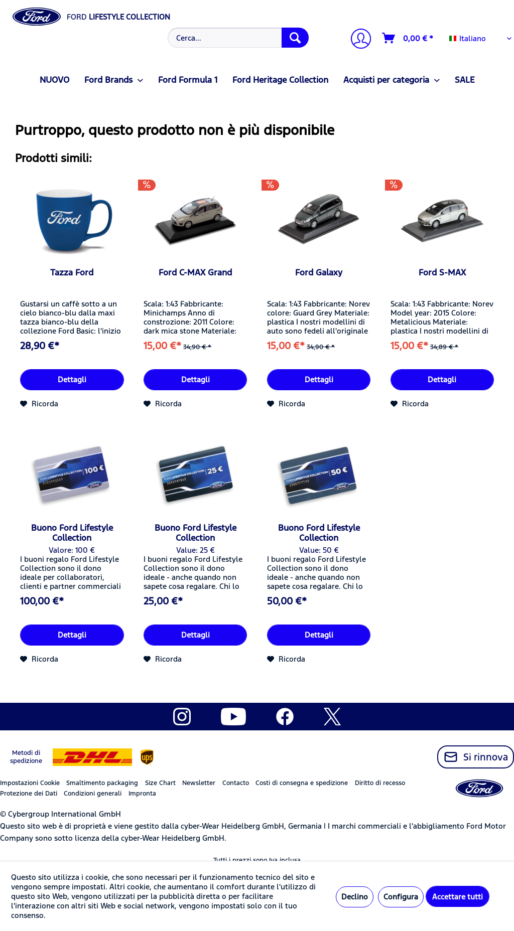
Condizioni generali (92, 794)
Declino (354, 896)
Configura (400, 896)
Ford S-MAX (442, 272)
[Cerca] (295, 38)
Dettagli (72, 379)
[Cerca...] (238, 38)
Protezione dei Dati (28, 794)
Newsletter (198, 783)
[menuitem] (237, 38)
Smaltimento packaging (102, 783)
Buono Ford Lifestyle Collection (72, 533)
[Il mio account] (357, 40)
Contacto (235, 783)
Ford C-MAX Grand (195, 272)
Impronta (142, 794)
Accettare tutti (457, 896)
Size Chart (160, 783)
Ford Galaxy (318, 272)
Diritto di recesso (380, 783)
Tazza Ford (71, 272)
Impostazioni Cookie (30, 783)
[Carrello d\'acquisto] (408, 38)
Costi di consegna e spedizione (301, 783)
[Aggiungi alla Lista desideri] (39, 404)
